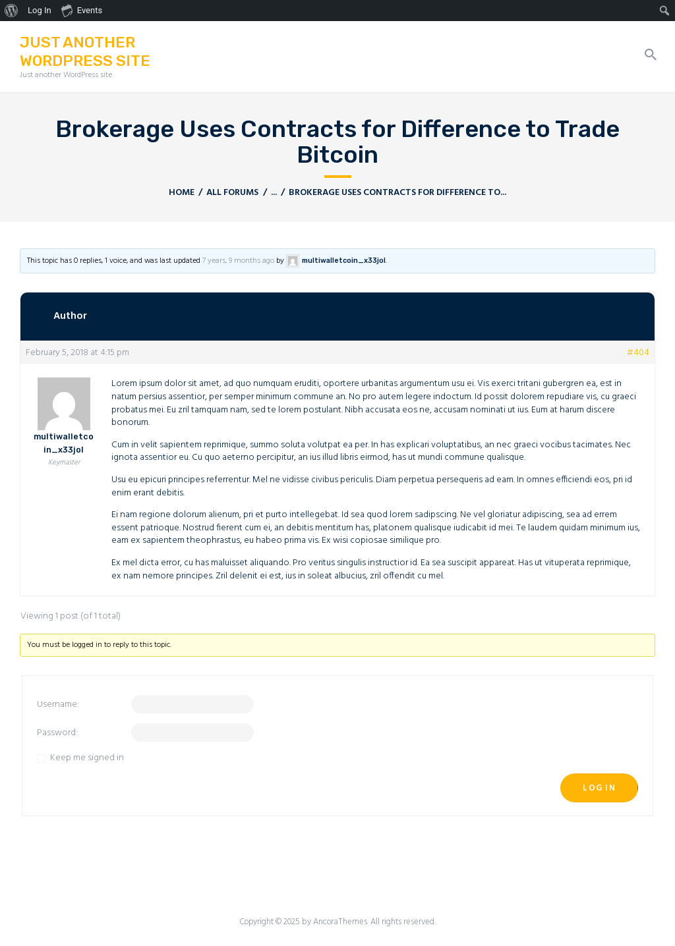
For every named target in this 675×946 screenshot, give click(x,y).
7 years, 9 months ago (238, 260)
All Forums (232, 192)
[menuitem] (11, 10)
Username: (58, 704)
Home (181, 192)
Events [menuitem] (81, 10)
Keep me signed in (87, 758)
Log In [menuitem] (39, 10)
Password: (57, 733)
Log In (599, 788)
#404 (638, 353)
